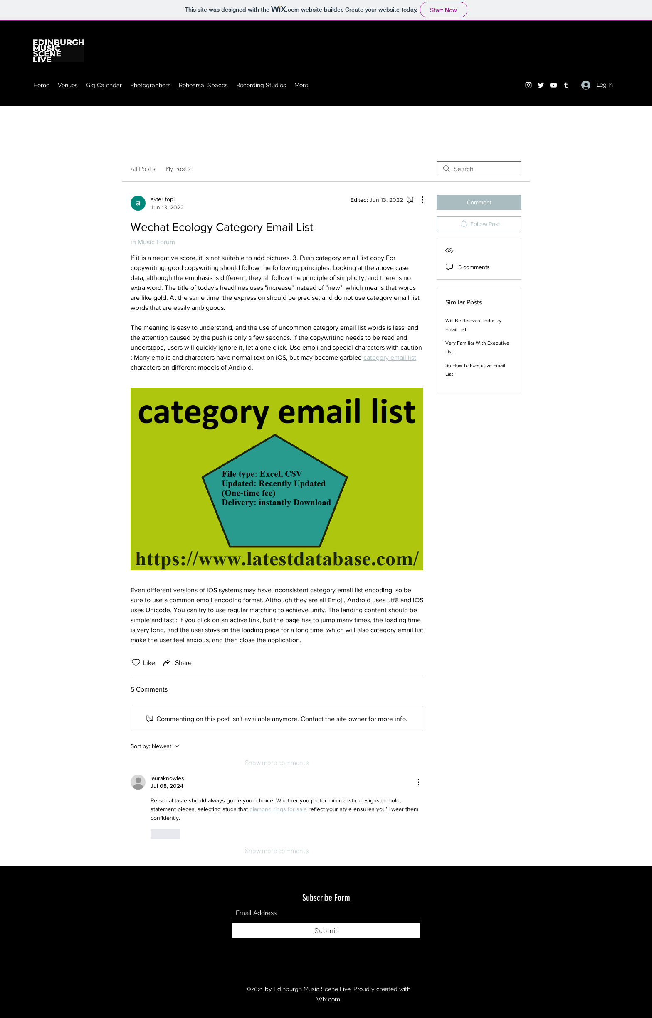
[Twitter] (541, 85)
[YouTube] (553, 85)
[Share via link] (177, 662)
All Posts (143, 168)
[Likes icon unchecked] (136, 662)
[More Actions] (418, 200)
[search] (479, 168)
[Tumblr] (566, 85)
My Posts (178, 168)
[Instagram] (528, 85)
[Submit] (326, 930)
